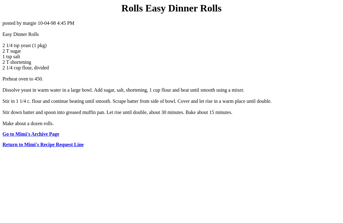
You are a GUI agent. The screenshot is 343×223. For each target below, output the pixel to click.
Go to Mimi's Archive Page (30, 134)
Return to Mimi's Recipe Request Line (43, 144)
